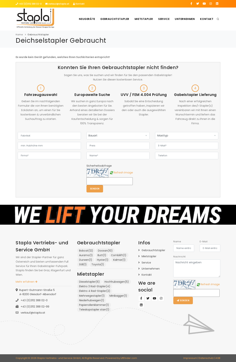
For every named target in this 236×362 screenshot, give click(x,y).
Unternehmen (184, 19)
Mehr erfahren (26, 282)
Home (19, 34)
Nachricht (179, 256)
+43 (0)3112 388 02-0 (29, 3)
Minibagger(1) (118, 296)
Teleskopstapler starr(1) (94, 309)
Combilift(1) (118, 255)
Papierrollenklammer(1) (94, 305)
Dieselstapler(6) (89, 282)
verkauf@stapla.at (57, 3)
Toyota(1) (97, 264)
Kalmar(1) (119, 260)
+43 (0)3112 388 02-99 (34, 306)
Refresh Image (123, 172)
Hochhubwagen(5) (117, 282)
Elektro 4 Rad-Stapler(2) (94, 291)
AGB (217, 358)
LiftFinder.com (129, 358)
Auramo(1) (86, 255)
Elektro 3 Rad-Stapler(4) (94, 286)
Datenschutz (206, 358)
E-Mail (204, 241)
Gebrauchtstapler (113, 19)
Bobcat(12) (86, 250)
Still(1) (83, 264)
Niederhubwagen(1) (91, 300)
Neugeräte (86, 19)
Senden (95, 188)
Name (177, 241)
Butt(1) (102, 255)
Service (163, 19)
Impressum (190, 358)
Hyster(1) (102, 260)
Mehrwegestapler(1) (92, 296)
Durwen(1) (85, 260)
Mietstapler (143, 19)
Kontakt (79, 3)
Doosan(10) (105, 250)
